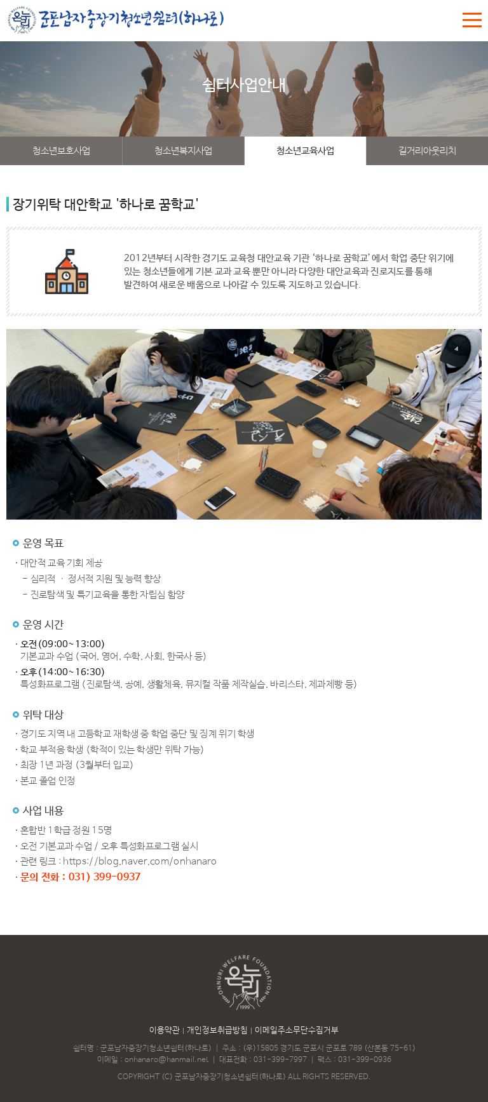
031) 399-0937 (105, 877)
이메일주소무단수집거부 (297, 1030)
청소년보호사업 (61, 150)
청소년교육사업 (305, 150)
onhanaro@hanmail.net (166, 1060)
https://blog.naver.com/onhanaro (140, 861)
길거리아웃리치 (427, 150)
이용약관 (164, 1030)
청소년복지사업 (183, 150)
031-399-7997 (280, 1060)
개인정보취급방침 (217, 1030)
